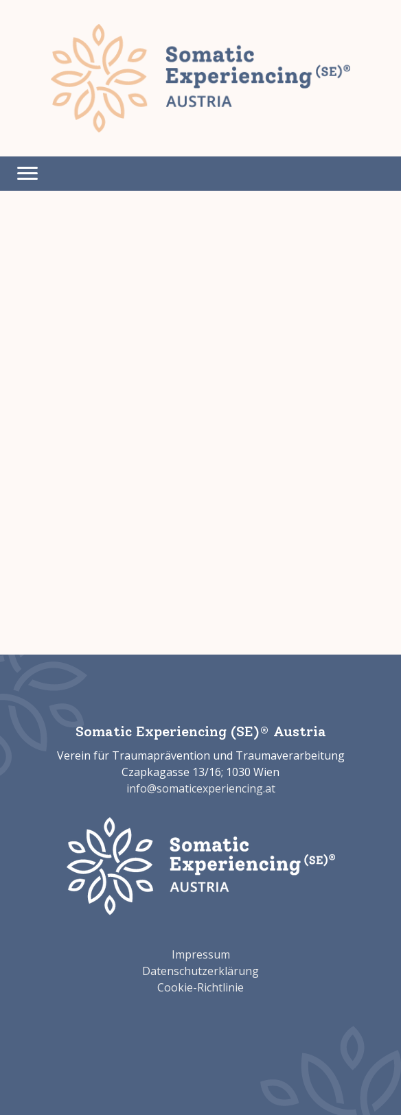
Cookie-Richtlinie (200, 987)
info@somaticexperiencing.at (200, 788)
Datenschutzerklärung (200, 970)
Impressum (201, 954)
